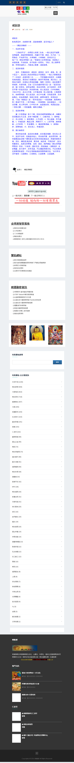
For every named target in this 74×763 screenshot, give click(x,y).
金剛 (14, 611)
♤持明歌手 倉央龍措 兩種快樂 (23, 292)
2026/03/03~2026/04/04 (34, 676)
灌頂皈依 (16, 572)
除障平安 (16, 482)
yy (14, 606)
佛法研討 (17, 397)
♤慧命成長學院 (18, 313)
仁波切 (16, 432)
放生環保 (16, 581)
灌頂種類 (16, 467)
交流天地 (17, 382)
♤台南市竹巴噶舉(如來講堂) (22, 271)
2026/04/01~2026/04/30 (34, 698)
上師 (14, 576)
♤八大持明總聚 (18, 233)
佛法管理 (16, 527)
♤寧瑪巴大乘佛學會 (19, 265)
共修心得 (16, 592)
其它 (15, 512)
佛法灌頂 (16, 492)
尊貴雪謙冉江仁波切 (29, 713)
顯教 (15, 561)
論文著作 (16, 457)
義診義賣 (16, 616)
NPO (15, 487)
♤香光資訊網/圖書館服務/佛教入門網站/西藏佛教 (29, 263)
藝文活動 (16, 462)
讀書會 (16, 477)
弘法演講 (16, 552)
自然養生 (16, 517)
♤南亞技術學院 (18, 268)
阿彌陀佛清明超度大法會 (30, 684)
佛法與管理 (17, 452)
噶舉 (24, 687)
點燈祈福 (16, 547)
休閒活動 (16, 537)
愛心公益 (16, 442)
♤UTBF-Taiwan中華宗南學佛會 (23, 294)
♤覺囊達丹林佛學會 (19, 305)
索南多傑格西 (27, 724)
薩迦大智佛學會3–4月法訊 (31, 673)
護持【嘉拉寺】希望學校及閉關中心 (35, 735)
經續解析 (17, 412)
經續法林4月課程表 (28, 695)
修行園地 (16, 507)
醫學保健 (16, 437)
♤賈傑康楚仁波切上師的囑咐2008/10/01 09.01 (28, 239)
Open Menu (55, 13)
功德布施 (16, 502)
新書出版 (16, 497)
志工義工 (16, 556)
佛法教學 (17, 387)
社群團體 (16, 596)
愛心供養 (16, 532)
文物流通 (16, 621)
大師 (15, 407)
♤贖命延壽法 (17, 236)
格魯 (24, 698)
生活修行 (17, 417)
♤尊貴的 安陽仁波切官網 (21, 311)
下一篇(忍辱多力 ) (38, 196)
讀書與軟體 (17, 542)
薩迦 (24, 676)
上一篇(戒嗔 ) (17, 196)
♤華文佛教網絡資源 (19, 260)
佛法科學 (16, 472)
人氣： (28, 29)
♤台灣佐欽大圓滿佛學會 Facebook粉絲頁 (27, 300)
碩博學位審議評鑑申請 (37, 191)
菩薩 (15, 427)
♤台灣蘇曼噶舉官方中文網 (22, 297)
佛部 (15, 447)
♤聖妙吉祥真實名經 (19, 228)
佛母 (15, 567)
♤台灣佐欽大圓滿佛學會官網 (22, 303)
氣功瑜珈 (16, 601)
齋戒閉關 (16, 586)
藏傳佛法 (17, 402)
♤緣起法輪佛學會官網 (20, 308)
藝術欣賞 (17, 422)
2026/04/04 (31, 687)
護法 (15, 522)
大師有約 (17, 392)
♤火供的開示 (17, 231)
